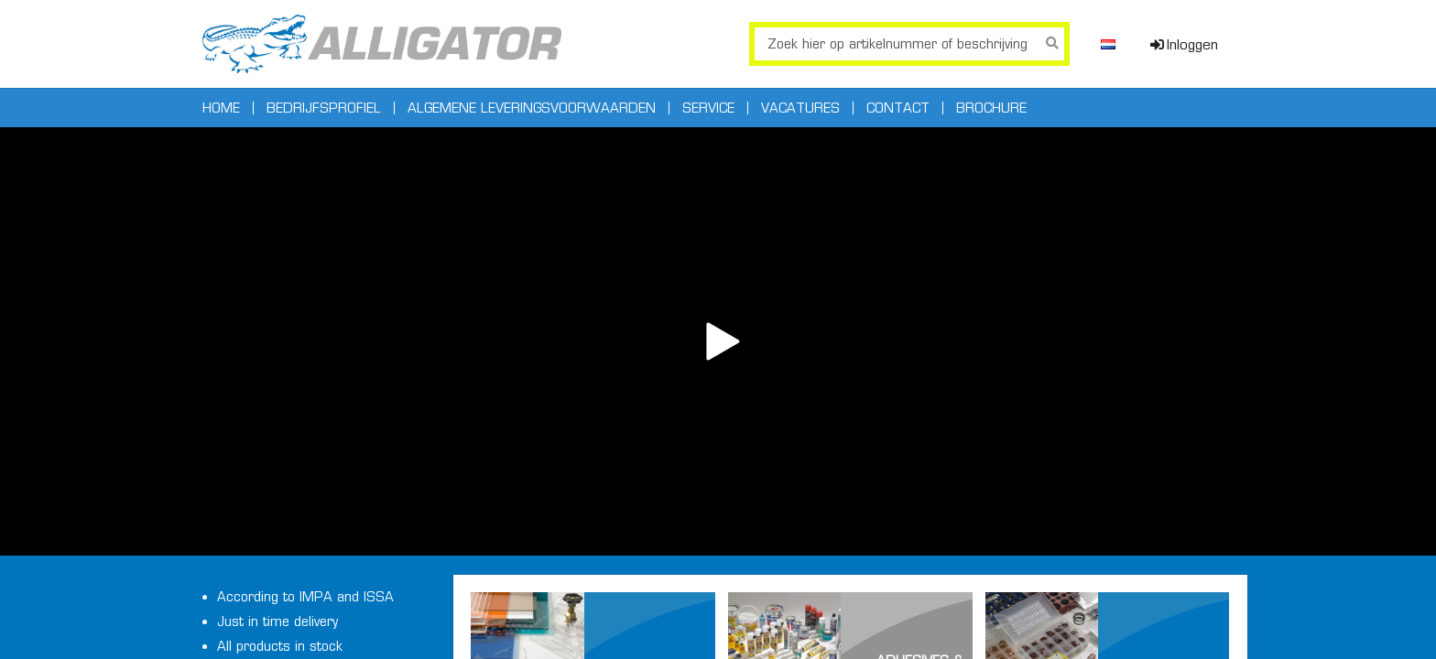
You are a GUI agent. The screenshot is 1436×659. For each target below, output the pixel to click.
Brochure (991, 108)
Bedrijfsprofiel (324, 108)
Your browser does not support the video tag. (718, 341)
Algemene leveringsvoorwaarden (532, 108)
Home (221, 108)
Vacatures (800, 108)
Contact (898, 108)
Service (708, 108)
